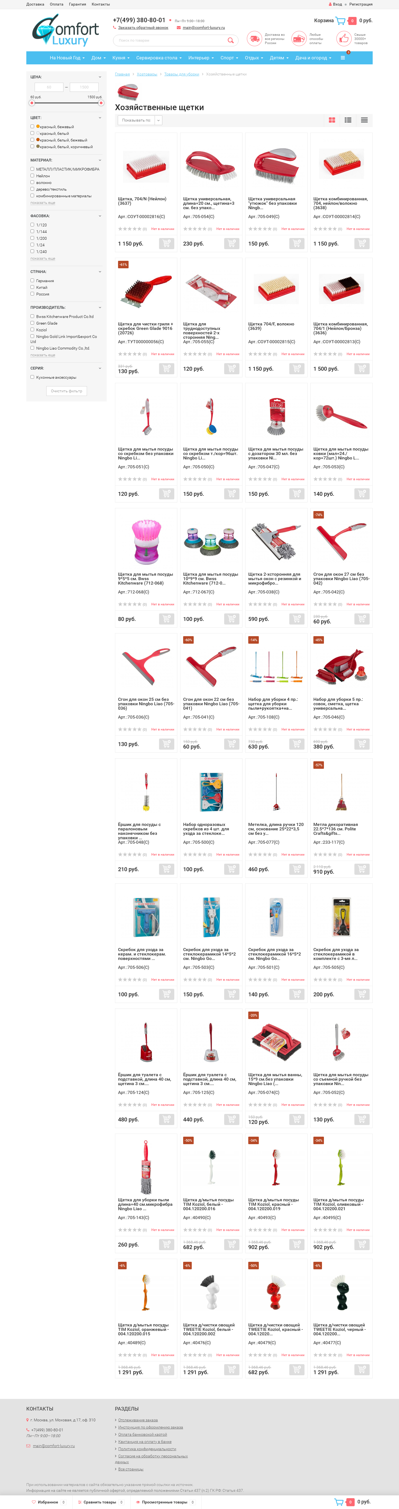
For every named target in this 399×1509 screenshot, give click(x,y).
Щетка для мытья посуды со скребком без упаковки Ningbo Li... (145, 453)
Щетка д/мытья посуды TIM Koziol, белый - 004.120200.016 (208, 1204)
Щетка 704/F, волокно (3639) (271, 326)
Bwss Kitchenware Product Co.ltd (62, 316)
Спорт (227, 57)
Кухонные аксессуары (53, 377)
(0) (132, 229)
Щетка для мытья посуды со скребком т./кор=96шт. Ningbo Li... (210, 453)
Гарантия (77, 4)
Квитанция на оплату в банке (145, 1441)
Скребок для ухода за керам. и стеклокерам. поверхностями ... (142, 954)
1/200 (38, 238)
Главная (122, 74)
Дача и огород (311, 57)
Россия (39, 294)
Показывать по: (136, 120)
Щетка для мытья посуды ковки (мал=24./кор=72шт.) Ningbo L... (341, 453)
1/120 (38, 225)
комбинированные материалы (61, 196)
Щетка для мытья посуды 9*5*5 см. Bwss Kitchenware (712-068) (145, 579)
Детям (277, 57)
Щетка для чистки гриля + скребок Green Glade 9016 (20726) (145, 328)
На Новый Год (65, 57)
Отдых (252, 57)
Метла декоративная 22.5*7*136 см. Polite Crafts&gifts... (335, 829)
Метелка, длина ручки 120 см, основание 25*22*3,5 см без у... (276, 829)
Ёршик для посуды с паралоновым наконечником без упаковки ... (139, 831)
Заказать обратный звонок (143, 27)
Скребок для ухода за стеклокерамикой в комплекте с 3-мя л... (336, 954)
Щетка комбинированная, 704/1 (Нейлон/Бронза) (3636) (340, 328)
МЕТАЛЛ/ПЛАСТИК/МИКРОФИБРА (64, 169)
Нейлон (40, 176)
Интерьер (198, 57)
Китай (38, 287)
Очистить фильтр (66, 391)
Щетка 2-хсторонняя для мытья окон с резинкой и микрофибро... (274, 579)
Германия (42, 281)
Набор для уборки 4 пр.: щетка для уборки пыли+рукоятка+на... (273, 704)
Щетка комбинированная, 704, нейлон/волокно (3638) (340, 203)
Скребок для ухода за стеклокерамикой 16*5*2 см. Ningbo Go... (274, 954)
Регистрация (361, 4)
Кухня (118, 57)
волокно (41, 182)
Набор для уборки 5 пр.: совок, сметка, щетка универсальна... (338, 704)
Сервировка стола (156, 57)
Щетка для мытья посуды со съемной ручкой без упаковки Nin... (341, 1079)
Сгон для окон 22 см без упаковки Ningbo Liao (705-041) (211, 704)
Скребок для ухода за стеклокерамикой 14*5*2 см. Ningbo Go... (209, 954)
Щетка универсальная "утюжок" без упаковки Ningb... (272, 203)
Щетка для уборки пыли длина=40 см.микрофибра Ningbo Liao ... (145, 1204)
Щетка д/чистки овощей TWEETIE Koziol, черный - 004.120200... (339, 1329)
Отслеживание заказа (138, 1420)
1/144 (38, 231)
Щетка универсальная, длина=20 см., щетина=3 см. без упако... (208, 203)
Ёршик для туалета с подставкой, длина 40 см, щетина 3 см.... (144, 1079)
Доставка (35, 4)
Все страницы (131, 1469)
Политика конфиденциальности (147, 1449)
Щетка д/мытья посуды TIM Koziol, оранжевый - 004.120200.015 (143, 1329)
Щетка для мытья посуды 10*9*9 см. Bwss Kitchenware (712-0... (210, 579)
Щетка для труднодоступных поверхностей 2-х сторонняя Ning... (201, 330)
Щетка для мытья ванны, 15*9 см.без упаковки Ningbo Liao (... (275, 1079)
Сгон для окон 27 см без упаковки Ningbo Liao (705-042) (341, 579)
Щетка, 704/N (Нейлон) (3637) (142, 201)
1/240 (38, 251)
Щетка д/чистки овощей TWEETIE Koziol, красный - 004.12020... (275, 1329)
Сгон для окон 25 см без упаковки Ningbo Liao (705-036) (146, 704)
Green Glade (43, 323)
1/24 (37, 245)
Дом (96, 57)
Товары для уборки (181, 74)
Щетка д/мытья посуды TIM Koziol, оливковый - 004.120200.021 (338, 1204)
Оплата (56, 4)
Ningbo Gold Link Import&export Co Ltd (63, 339)
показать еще (42, 202)
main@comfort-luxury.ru (204, 27)
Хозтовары (147, 74)
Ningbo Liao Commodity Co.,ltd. (60, 348)
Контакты (101, 4)
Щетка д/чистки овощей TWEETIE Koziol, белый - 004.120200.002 (209, 1329)
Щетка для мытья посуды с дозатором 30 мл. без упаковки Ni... (275, 453)
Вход (335, 4)
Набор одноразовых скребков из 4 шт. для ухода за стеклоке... (206, 829)
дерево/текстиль (48, 189)
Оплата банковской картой (142, 1434)
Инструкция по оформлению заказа (150, 1427)
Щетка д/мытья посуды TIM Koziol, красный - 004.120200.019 (273, 1204)
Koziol (38, 330)
